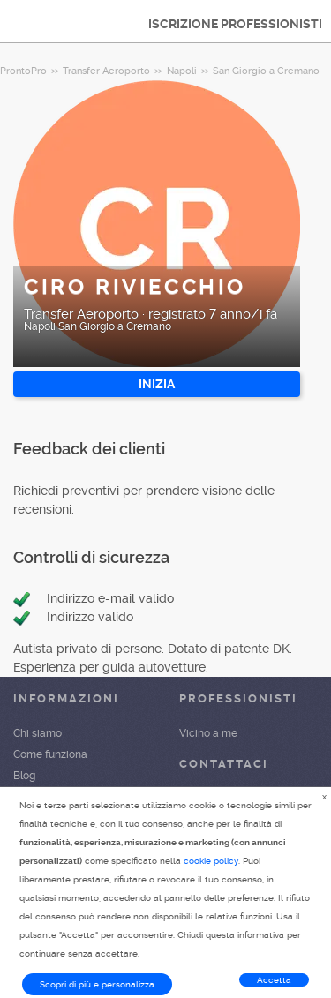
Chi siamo (37, 733)
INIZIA (157, 384)
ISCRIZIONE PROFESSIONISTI (235, 24)
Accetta (274, 980)
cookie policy (211, 861)
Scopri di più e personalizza (97, 984)
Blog (24, 775)
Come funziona (50, 754)
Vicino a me (208, 733)
